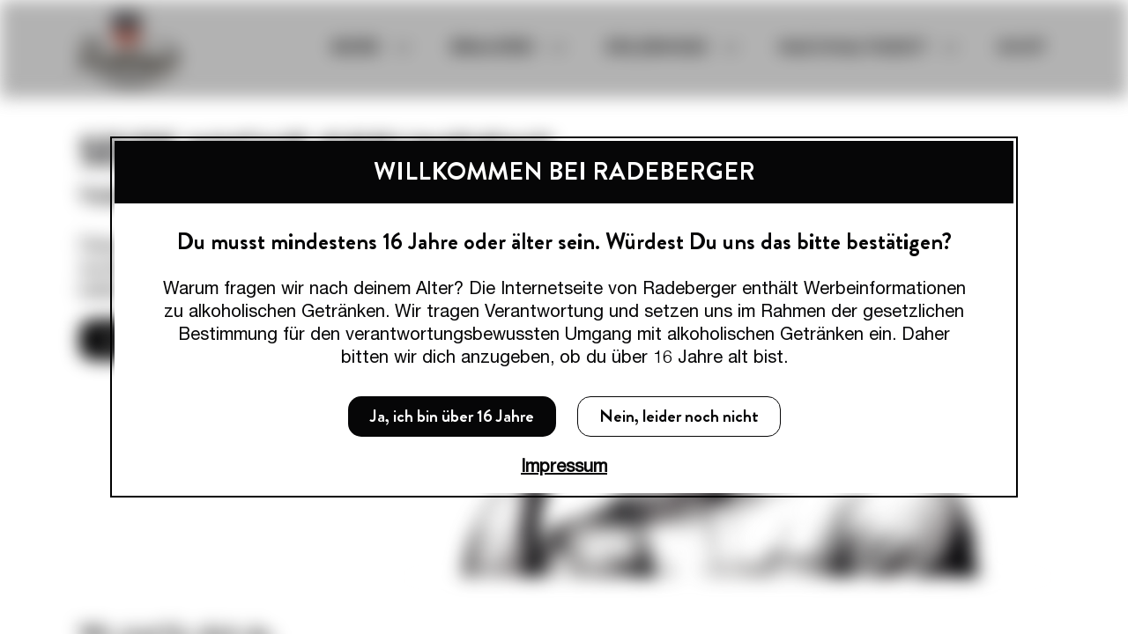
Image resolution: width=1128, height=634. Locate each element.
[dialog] (564, 316)
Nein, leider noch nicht (679, 416)
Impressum (564, 465)
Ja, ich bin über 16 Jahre (452, 416)
